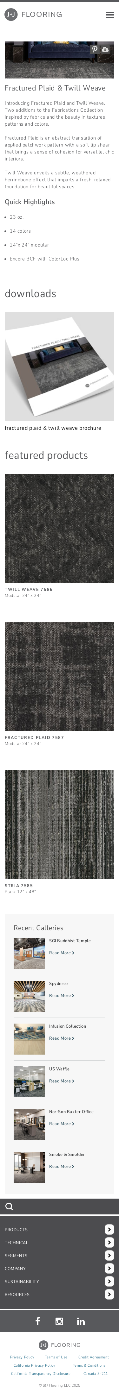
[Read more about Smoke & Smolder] (59, 1167)
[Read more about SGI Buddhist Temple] (59, 953)
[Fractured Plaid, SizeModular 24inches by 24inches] (59, 681)
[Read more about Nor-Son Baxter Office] (59, 1124)
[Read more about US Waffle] (59, 1081)
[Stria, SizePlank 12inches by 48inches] (59, 829)
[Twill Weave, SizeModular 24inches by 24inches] (59, 533)
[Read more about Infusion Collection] (59, 1039)
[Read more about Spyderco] (59, 996)
